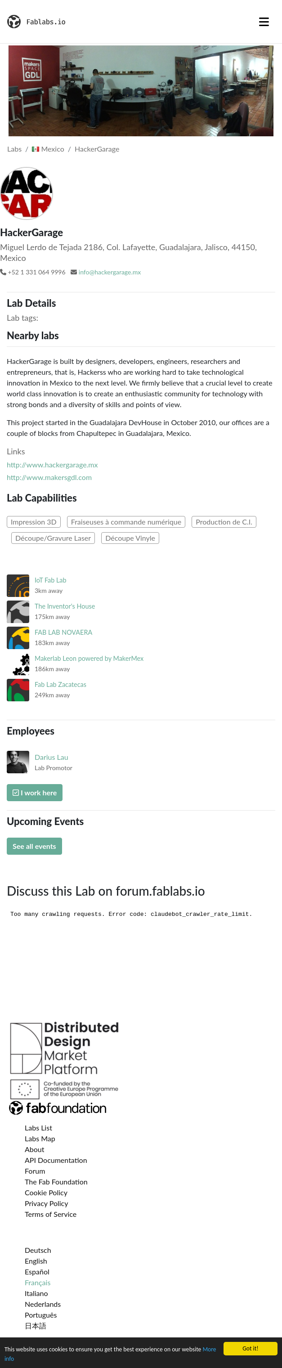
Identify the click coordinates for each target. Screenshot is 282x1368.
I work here (35, 792)
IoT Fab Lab (51, 580)
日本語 (35, 1325)
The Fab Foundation (56, 1181)
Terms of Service (50, 1214)
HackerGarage (97, 148)
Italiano (36, 1293)
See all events (34, 846)
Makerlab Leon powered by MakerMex (89, 658)
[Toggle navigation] (264, 21)
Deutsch (38, 1250)
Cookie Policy (46, 1192)
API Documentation (56, 1160)
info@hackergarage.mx (110, 272)
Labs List (38, 1127)
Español (37, 1271)
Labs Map (40, 1138)
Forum (35, 1170)
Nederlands (43, 1304)
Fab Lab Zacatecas (60, 684)
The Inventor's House (65, 606)
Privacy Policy (46, 1203)
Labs (14, 148)
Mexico (48, 148)
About (35, 1149)
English (36, 1260)
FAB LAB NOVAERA (63, 632)
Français (37, 1282)
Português (41, 1314)
